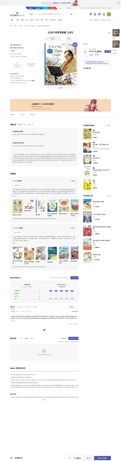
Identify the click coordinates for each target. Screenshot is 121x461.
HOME (10, 26)
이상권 (19, 48)
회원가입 (83, 8)
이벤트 (91, 20)
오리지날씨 (53, 20)
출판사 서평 (30, 124)
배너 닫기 (118, 3)
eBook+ (60, 20)
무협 (37, 20)
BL (27, 20)
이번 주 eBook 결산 (105, 20)
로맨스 (23, 20)
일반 (17, 20)
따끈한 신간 (97, 20)
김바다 (12, 48)
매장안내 (104, 8)
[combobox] (32, 14)
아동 (20, 25)
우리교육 (12, 50)
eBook (38, 8)
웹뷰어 (33, 80)
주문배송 (99, 8)
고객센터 (109, 8)
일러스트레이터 (17, 232)
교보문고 (30, 8)
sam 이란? (115, 53)
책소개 (19, 124)
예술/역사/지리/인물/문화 (43, 25)
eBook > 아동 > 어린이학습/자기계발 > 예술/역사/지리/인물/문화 (28, 134)
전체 (21, 338)
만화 (42, 20)
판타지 (32, 20)
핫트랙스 (53, 8)
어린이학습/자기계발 (29, 25)
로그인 (88, 8)
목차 (24, 124)
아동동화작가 (17, 185)
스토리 (60, 8)
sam (45, 8)
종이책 (32, 338)
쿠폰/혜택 (115, 50)
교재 (46, 20)
